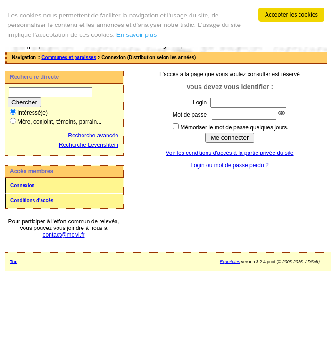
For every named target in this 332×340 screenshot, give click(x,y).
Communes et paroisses (69, 57)
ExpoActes (230, 261)
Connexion (22, 185)
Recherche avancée (93, 135)
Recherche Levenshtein (88, 145)
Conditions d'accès (31, 200)
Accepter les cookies (291, 14)
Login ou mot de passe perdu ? (229, 165)
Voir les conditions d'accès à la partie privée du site (229, 153)
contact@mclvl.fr (64, 234)
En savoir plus (136, 34)
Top (13, 261)
